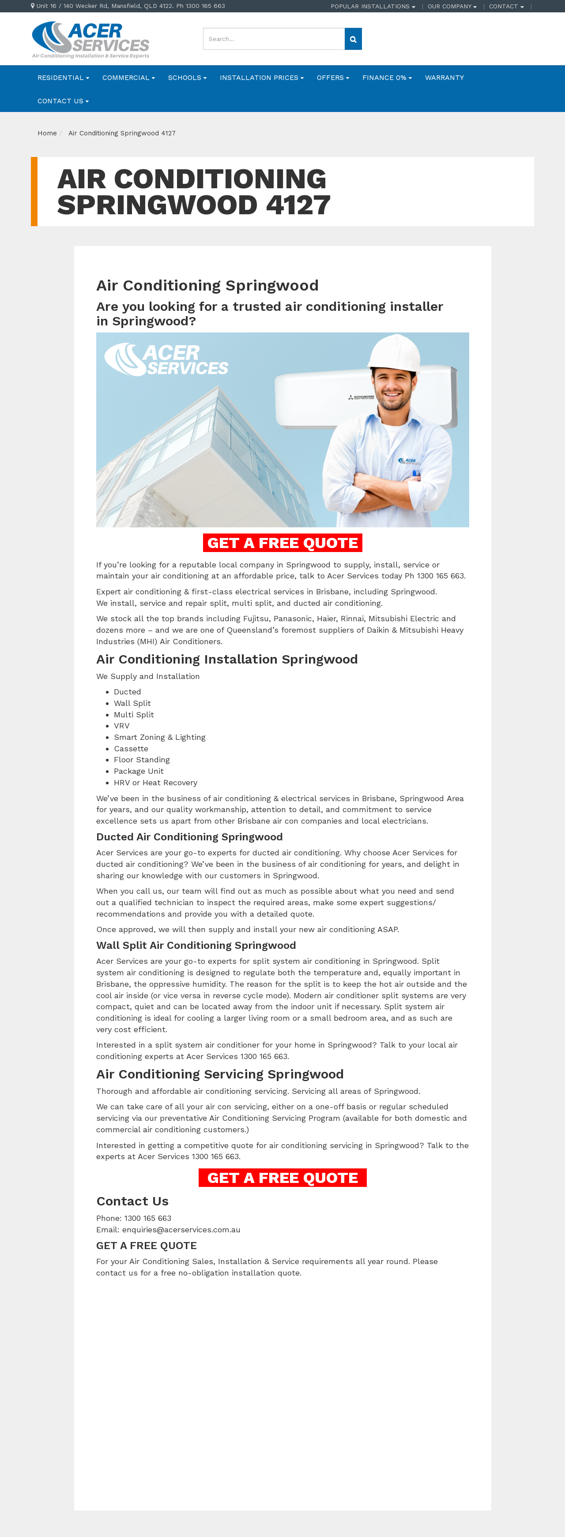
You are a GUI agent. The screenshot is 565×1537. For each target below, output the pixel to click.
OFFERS (333, 77)
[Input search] (274, 39)
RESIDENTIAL (63, 77)
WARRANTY (444, 77)
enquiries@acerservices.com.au (181, 1229)
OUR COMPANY (452, 6)
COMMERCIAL (128, 77)
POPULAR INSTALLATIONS (373, 6)
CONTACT (506, 6)
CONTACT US (63, 101)
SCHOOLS (187, 77)
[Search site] (353, 39)
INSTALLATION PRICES (262, 77)
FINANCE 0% (387, 77)
